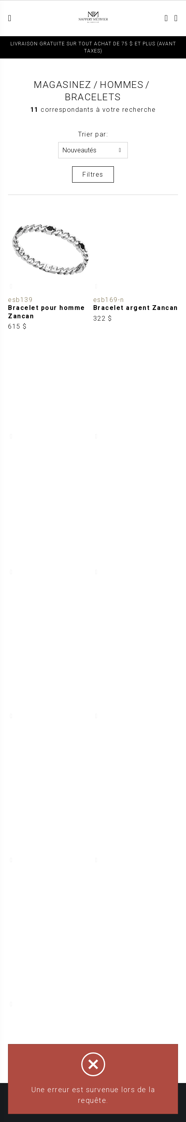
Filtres (93, 174)
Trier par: (93, 134)
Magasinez (63, 84)
